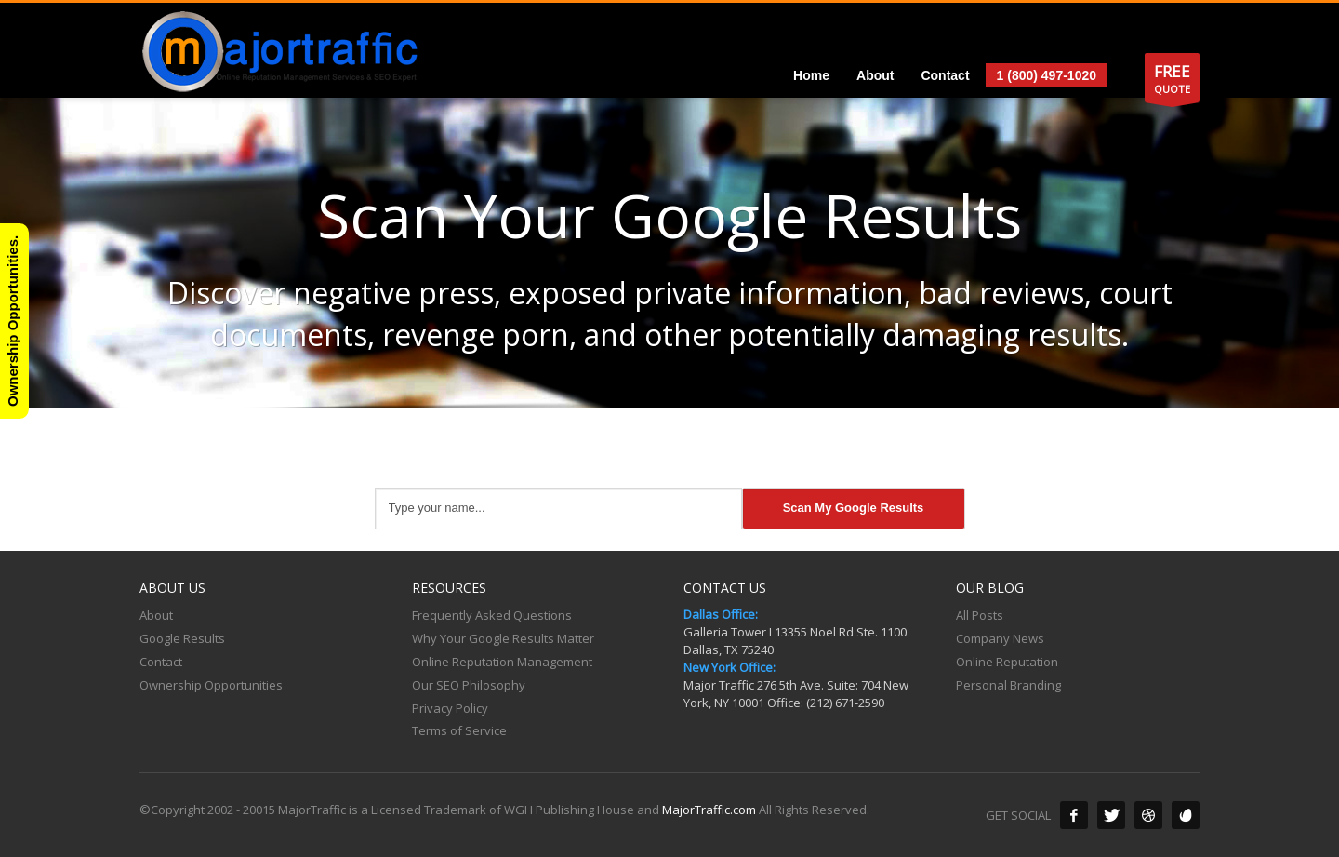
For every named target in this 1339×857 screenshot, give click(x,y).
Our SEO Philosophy (468, 684)
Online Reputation (1007, 661)
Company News (1000, 638)
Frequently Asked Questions (492, 615)
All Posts (979, 615)
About (156, 615)
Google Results (182, 638)
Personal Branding (1008, 684)
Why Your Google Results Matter (503, 638)
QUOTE (1172, 81)
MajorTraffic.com (709, 809)
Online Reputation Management (502, 661)
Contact (160, 661)
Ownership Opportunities (211, 684)
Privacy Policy (450, 708)
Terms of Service (459, 730)
